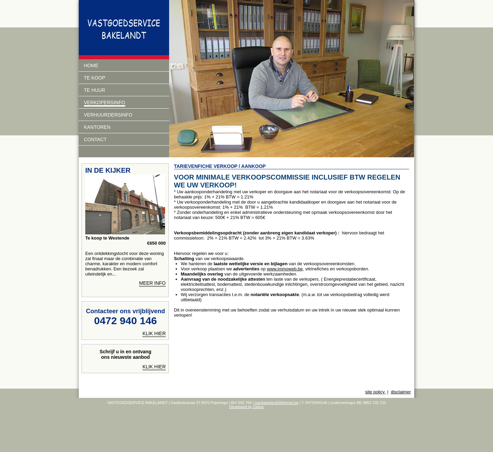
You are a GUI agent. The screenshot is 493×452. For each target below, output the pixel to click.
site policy (375, 391)
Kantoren (97, 127)
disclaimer (401, 391)
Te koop (94, 78)
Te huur (94, 90)
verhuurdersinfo (108, 115)
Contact (95, 139)
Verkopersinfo (104, 102)
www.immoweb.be (285, 268)
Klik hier (154, 366)
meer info (152, 283)
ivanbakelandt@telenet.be (276, 403)
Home (91, 65)
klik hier (154, 333)
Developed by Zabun (246, 407)
